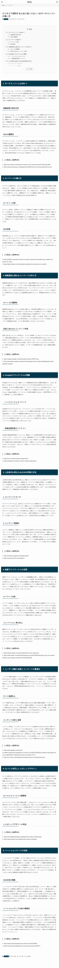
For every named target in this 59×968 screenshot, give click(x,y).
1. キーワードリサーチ (16, 63)
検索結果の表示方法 (16, 34)
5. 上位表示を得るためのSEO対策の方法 (20, 61)
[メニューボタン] (2, 2)
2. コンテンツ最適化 (16, 65)
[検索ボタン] (57, 2)
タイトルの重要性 (15, 49)
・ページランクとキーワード (18, 56)
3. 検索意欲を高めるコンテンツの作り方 (19, 47)
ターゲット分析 (15, 42)
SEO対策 (13, 44)
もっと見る (29, 69)
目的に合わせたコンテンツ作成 (19, 51)
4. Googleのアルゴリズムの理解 (17, 54)
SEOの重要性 (14, 37)
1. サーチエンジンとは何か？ (16, 32)
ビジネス (6, 19)
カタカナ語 (13, 956)
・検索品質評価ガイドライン (18, 58)
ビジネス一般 (20, 956)
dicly (29, 2)
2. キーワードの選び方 (14, 39)
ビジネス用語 (27, 956)
